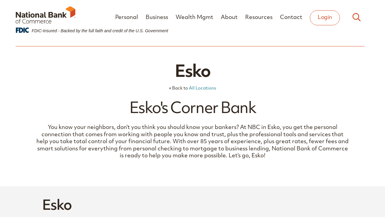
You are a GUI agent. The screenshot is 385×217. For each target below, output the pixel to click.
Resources (259, 17)
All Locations (202, 88)
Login (325, 17)
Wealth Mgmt (194, 17)
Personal (126, 17)
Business (157, 17)
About (229, 17)
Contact (291, 17)
